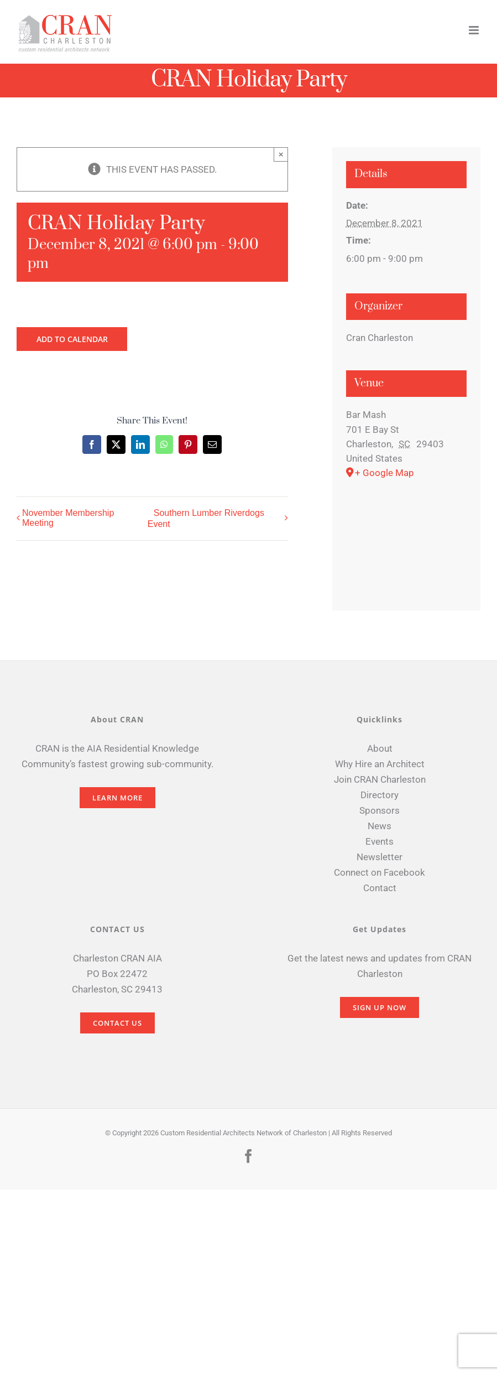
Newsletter (379, 856)
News (379, 825)
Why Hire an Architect (380, 763)
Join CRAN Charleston (380, 779)
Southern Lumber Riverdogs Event (206, 519)
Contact (379, 887)
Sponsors (379, 810)
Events (379, 841)
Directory (379, 794)
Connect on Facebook (379, 872)
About (380, 748)
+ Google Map (384, 472)
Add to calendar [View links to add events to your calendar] (72, 339)
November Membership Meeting (68, 518)
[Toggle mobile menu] (474, 30)
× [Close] (281, 154)
